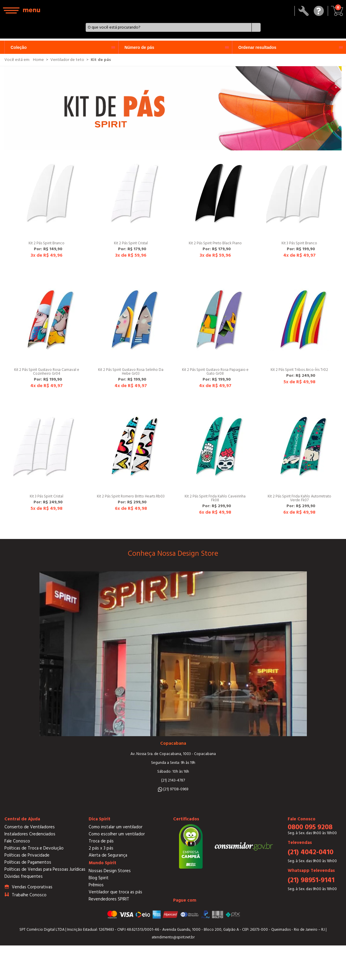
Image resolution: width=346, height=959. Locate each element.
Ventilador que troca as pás (115, 892)
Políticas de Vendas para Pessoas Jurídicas (44, 869)
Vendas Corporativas (32, 887)
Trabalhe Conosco (29, 895)
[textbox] (169, 27)
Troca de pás (101, 841)
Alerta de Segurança (108, 855)
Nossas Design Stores (110, 871)
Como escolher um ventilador (117, 834)
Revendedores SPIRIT (109, 899)
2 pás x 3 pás (101, 848)
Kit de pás (101, 60)
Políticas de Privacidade (26, 855)
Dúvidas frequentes (23, 876)
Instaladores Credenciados (29, 834)
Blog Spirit (99, 878)
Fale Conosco (17, 841)
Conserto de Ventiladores (29, 827)
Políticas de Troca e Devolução (34, 848)
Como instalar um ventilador (116, 827)
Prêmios (96, 885)
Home (38, 60)
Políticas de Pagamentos (27, 862)
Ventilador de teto (67, 60)
